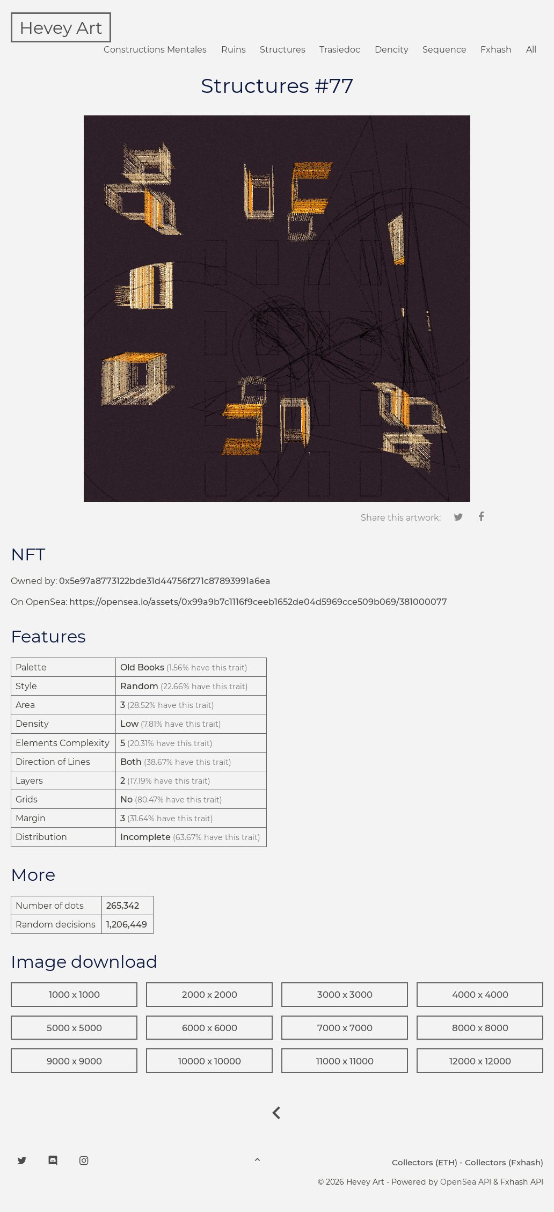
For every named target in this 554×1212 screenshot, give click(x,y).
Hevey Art (61, 27)
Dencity (392, 50)
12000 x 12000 (480, 1061)
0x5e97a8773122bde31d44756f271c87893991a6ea (165, 581)
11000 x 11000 (345, 1061)
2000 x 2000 (209, 994)
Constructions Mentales (155, 50)
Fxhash (496, 50)
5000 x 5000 (74, 1028)
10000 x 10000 (209, 1061)
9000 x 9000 (74, 1061)
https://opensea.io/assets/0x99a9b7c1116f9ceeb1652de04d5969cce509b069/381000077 (258, 602)
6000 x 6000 (209, 1028)
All (531, 50)
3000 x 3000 (345, 994)
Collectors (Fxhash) (504, 1162)
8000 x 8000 (480, 1028)
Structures (282, 50)
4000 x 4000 (480, 994)
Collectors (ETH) (424, 1162)
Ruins (233, 50)
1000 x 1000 (74, 994)
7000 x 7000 (345, 1028)
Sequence (444, 50)
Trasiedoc (339, 50)
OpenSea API (465, 1182)
